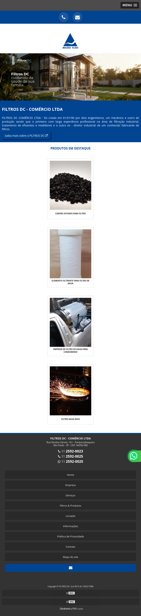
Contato (70, 546)
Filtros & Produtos (70, 505)
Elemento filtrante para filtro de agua (70, 282)
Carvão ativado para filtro (70, 213)
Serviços (71, 495)
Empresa (70, 485)
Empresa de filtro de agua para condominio (70, 350)
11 (70, 451)
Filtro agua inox (70, 419)
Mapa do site (70, 557)
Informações (70, 526)
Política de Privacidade (70, 536)
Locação (70, 516)
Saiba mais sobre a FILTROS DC (26, 135)
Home (70, 475)
